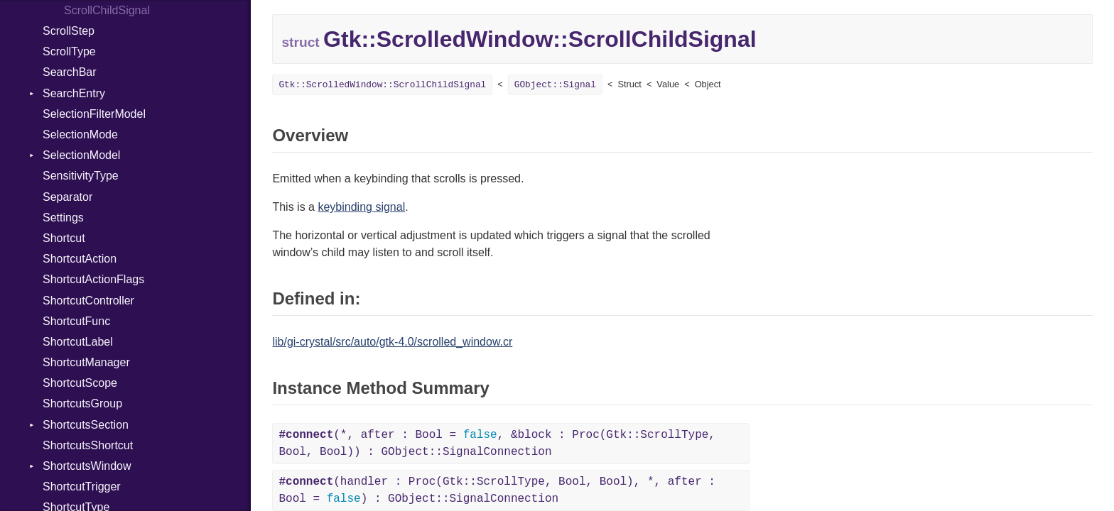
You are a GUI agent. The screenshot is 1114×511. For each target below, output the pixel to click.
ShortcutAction (80, 259)
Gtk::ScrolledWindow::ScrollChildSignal (382, 84)
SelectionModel (81, 155)
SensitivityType (81, 176)
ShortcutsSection (86, 425)
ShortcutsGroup (82, 403)
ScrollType (69, 51)
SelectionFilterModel (94, 114)
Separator (67, 197)
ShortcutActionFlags (93, 279)
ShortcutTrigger (82, 486)
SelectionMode (80, 134)
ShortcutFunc (76, 321)
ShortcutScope (80, 383)
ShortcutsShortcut (88, 445)
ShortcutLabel (78, 342)
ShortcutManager (86, 362)
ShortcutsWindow (87, 466)
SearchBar (70, 72)
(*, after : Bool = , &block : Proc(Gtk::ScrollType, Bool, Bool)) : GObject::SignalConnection (496, 443)
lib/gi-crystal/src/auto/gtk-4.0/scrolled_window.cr (392, 342)
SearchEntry (74, 93)
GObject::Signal (555, 84)
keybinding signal (361, 207)
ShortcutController (88, 301)
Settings (63, 217)
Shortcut (64, 238)
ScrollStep (68, 31)
